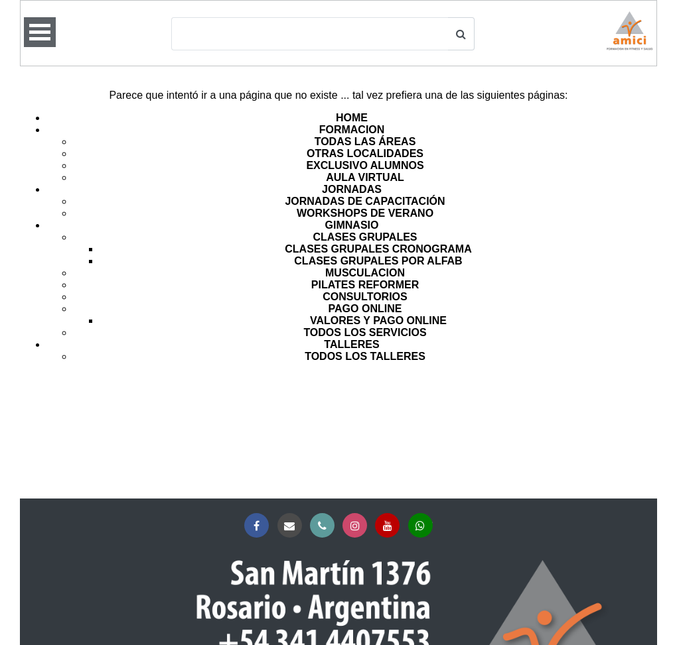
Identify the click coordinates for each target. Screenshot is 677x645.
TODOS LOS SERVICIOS (364, 332)
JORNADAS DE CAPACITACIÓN (365, 201)
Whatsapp (423, 526)
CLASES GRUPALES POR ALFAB (378, 260)
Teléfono (325, 526)
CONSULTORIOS (365, 296)
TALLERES (351, 344)
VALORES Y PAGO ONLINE (378, 320)
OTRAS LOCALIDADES (365, 153)
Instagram (357, 526)
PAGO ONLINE (365, 308)
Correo (292, 526)
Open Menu (40, 32)
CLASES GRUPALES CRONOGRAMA (378, 249)
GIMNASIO (352, 225)
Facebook (259, 526)
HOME (352, 117)
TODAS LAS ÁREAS (365, 141)
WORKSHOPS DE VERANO (365, 213)
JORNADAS (352, 189)
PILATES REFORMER (365, 284)
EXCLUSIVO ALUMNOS (364, 165)
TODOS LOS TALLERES (365, 356)
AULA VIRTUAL (365, 177)
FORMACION (352, 129)
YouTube (390, 526)
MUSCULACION (365, 272)
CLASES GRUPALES (365, 237)
